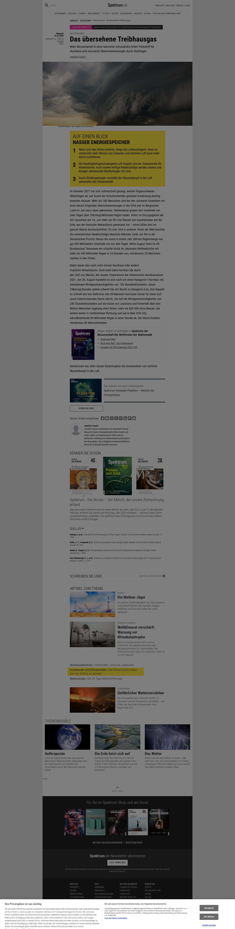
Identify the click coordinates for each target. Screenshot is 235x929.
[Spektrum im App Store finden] (106, 925)
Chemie (82, 13)
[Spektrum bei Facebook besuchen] (83, 925)
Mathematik (126, 13)
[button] (103, 418)
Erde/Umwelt (94, 13)
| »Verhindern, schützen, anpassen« (102, 665)
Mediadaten (99, 887)
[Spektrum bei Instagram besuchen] (91, 925)
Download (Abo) (108, 339)
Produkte (159, 5)
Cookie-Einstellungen (103, 897)
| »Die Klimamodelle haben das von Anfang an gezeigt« (103, 671)
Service (179, 5)
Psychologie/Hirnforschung (167, 13)
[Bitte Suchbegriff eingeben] (61, 5)
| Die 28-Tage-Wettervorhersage (96, 678)
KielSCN (148, 887)
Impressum (99, 914)
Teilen (61, 43)
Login (187, 5)
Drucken (60, 41)
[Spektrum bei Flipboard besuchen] (99, 925)
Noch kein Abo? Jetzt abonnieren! (116, 343)
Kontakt (73, 890)
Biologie (72, 13)
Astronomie (60, 13)
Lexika (122, 904)
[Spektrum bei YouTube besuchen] (95, 925)
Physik (147, 13)
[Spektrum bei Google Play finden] (110, 925)
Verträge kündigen (77, 904)
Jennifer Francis (78, 56)
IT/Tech (105, 13)
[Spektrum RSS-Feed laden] (102, 925)
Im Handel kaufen (77, 897)
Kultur (115, 13)
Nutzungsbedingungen (104, 894)
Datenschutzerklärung (117, 871)
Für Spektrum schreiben (129, 907)
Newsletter (74, 887)
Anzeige (45, 778)
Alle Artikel (99, 910)
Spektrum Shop (134, 843)
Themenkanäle (58, 721)
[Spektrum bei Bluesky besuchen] (87, 925)
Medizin (138, 13)
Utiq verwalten (100, 900)
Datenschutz (100, 890)
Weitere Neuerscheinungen (107, 843)
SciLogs (148, 897)
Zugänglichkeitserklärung (130, 910)
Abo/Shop (170, 5)
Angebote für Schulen (128, 887)
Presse (72, 900)
